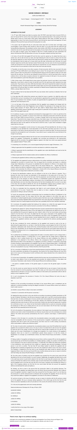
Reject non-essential (63, 428)
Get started (14, 426)
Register (74, 1)
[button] (42, 7)
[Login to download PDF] (35, 7)
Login (69, 1)
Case (33, 4)
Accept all (70, 428)
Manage (55, 428)
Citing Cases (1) (41, 4)
